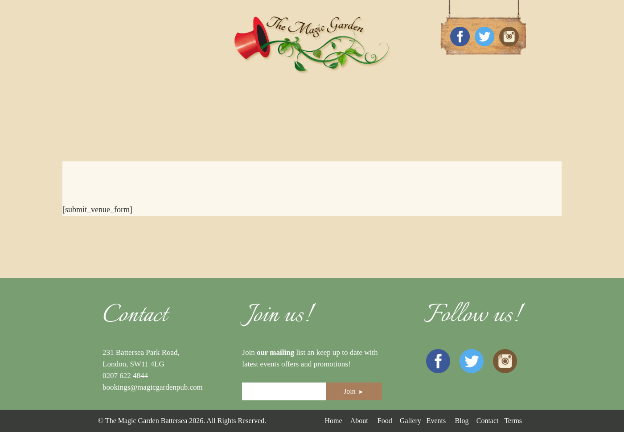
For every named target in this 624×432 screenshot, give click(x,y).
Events (436, 420)
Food (385, 420)
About (359, 420)
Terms (513, 420)
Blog (461, 420)
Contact (487, 420)
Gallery (410, 420)
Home (333, 420)
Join (354, 391)
